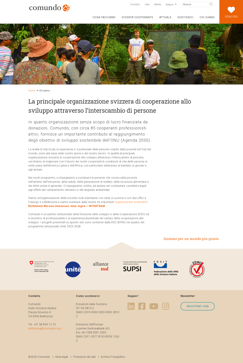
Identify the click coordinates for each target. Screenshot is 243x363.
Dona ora (231, 9)
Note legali (61, 356)
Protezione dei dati (84, 356)
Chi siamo (207, 17)
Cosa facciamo (104, 17)
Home (31, 90)
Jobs (147, 4)
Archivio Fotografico (113, 356)
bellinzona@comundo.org (44, 328)
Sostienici (186, 17)
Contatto (135, 4)
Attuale (165, 17)
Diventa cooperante (137, 17)
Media (157, 4)
